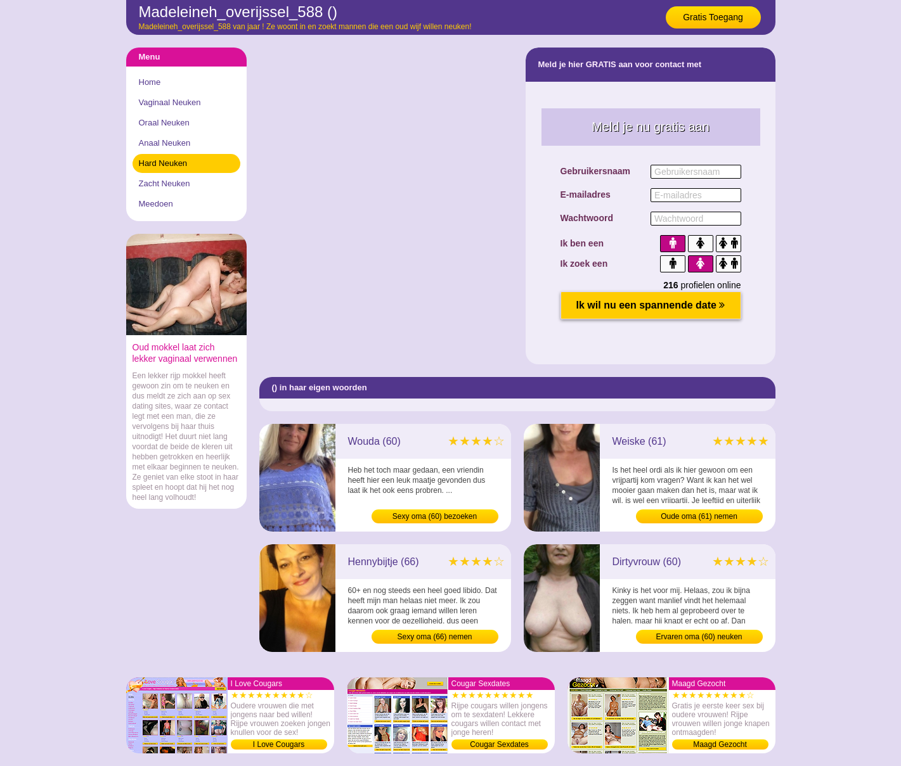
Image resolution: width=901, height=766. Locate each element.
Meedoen (156, 203)
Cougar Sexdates (499, 744)
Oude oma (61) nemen (699, 516)
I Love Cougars (278, 744)
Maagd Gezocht (720, 744)
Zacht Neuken (164, 183)
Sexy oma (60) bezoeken (434, 516)
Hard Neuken (163, 163)
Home (150, 82)
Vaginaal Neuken (170, 102)
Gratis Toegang (713, 17)
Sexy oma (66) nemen (434, 636)
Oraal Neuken (164, 122)
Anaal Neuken (165, 143)
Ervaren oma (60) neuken (699, 636)
